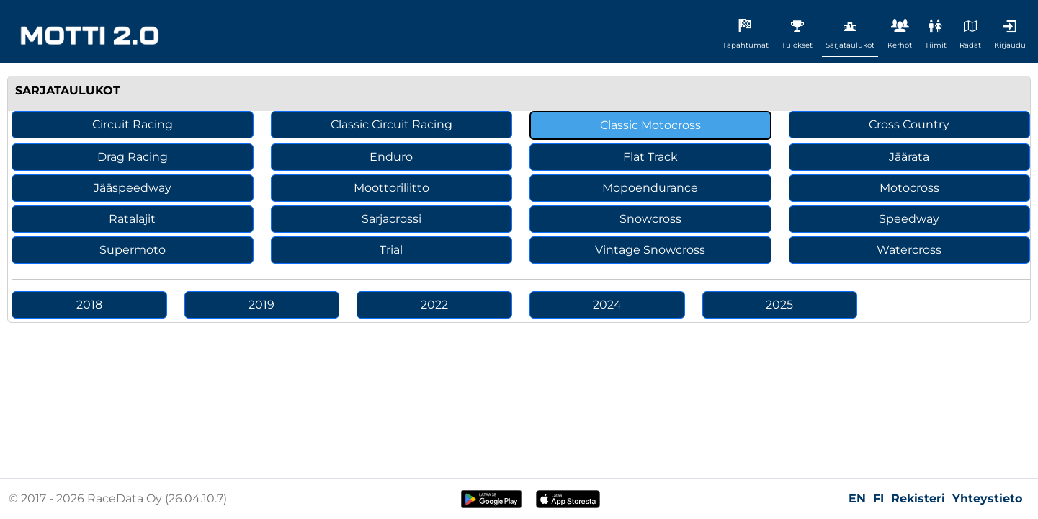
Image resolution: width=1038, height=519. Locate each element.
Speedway (909, 219)
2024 (607, 304)
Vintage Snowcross (650, 250)
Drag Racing (132, 157)
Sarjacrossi (391, 219)
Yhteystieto (987, 498)
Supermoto (132, 250)
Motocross (909, 188)
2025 (779, 304)
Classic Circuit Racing (391, 124)
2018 (89, 304)
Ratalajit (132, 219)
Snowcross (650, 219)
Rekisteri (918, 498)
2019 (261, 304)
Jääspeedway (132, 188)
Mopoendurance (650, 188)
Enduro (391, 157)
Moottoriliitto (391, 188)
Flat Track (650, 157)
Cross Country (909, 124)
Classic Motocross (650, 125)
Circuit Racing (132, 124)
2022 (434, 304)
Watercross (909, 250)
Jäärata (909, 157)
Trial (391, 250)
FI (878, 498)
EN (857, 498)
